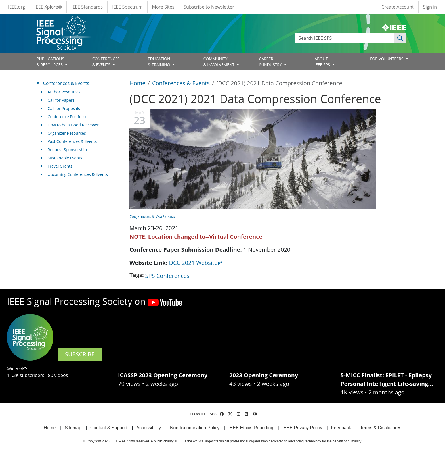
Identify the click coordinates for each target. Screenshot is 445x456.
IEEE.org (16, 7)
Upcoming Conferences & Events (78, 174)
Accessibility (148, 427)
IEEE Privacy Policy (302, 427)
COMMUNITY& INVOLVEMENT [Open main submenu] (219, 61)
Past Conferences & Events (72, 141)
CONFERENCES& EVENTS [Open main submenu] (106, 61)
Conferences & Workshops (152, 216)
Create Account (397, 7)
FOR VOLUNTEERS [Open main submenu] (387, 58)
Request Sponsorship (67, 149)
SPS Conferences (167, 276)
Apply (400, 38)
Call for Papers (61, 100)
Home (137, 83)
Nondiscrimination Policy (194, 427)
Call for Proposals (64, 108)
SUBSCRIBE (80, 354)
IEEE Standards (87, 7)
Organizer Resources (67, 133)
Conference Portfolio (67, 116)
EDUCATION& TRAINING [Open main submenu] (159, 61)
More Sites (163, 7)
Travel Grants (60, 166)
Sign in (430, 7)
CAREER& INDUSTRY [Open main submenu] (271, 61)
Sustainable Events (65, 158)
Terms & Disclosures (381, 427)
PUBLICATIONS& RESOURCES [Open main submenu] (50, 61)
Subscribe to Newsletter (209, 7)
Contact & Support (108, 427)
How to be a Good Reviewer (73, 125)
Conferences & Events (181, 83)
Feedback (341, 427)
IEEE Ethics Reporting (250, 427)
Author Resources (64, 92)
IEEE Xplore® (48, 7)
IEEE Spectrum (127, 7)
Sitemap (73, 427)
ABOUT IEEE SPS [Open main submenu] (322, 61)
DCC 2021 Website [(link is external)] (195, 262)
